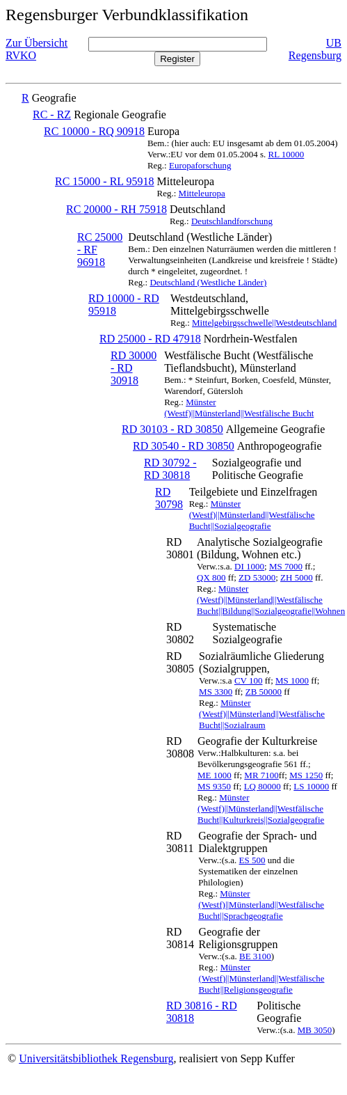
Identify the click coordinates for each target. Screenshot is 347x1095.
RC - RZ (52, 114)
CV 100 (248, 680)
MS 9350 (214, 786)
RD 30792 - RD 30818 (170, 469)
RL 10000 (286, 154)
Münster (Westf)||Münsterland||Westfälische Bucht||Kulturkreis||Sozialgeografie (260, 808)
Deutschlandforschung (232, 221)
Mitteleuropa (202, 193)
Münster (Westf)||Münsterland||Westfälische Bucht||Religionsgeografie (262, 978)
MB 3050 (315, 1030)
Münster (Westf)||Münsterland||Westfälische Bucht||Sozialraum (262, 714)
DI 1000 (249, 566)
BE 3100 (255, 956)
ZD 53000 (257, 577)
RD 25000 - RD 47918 (150, 339)
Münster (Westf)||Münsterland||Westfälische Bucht (239, 407)
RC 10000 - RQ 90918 (94, 131)
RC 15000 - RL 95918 (104, 181)
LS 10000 (311, 786)
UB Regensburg (315, 49)
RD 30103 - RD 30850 (172, 429)
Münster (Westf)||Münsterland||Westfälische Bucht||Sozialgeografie (252, 514)
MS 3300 (215, 691)
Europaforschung (200, 165)
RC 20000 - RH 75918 (116, 209)
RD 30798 (169, 498)
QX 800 (211, 577)
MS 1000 (292, 680)
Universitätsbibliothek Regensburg (96, 1058)
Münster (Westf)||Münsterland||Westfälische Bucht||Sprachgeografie (261, 904)
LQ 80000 (262, 786)
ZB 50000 (263, 691)
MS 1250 (306, 775)
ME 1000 (214, 775)
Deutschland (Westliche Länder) (208, 282)
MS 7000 (285, 566)
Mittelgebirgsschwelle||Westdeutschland (264, 322)
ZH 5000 (296, 577)
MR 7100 (261, 775)
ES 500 (252, 860)
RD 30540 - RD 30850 (183, 446)
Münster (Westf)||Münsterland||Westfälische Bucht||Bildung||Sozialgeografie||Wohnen (271, 599)
